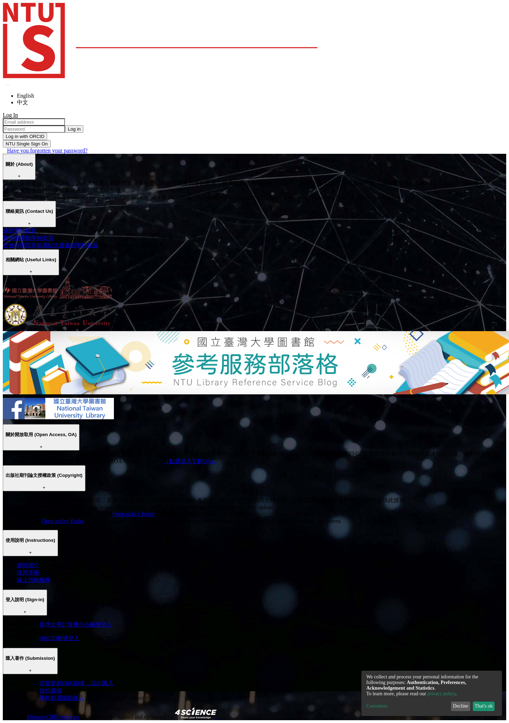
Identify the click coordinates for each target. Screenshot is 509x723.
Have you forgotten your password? (47, 150)
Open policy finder (133, 514)
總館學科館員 (20, 231)
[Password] (34, 129)
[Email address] (34, 122)
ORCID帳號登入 (59, 638)
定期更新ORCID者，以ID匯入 (76, 683)
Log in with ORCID (25, 136)
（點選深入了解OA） (190, 461)
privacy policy (441, 693)
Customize (376, 706)
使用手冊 (28, 573)
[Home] (160, 76)
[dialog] (431, 693)
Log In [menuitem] (10, 115)
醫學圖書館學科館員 (28, 238)
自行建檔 (50, 691)
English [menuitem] (25, 96)
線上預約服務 (34, 580)
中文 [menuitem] (22, 102)
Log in (74, 129)
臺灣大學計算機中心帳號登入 (75, 624)
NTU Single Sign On (27, 143)
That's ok (483, 706)
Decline (461, 706)
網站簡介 (28, 565)
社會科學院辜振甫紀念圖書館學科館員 (50, 245)
